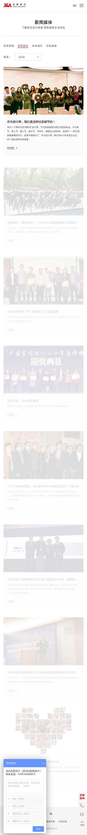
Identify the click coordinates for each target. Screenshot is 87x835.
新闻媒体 (23, 46)
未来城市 (37, 46)
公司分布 (62, 821)
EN (74, 5)
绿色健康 (51, 46)
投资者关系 (49, 821)
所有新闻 (9, 46)
